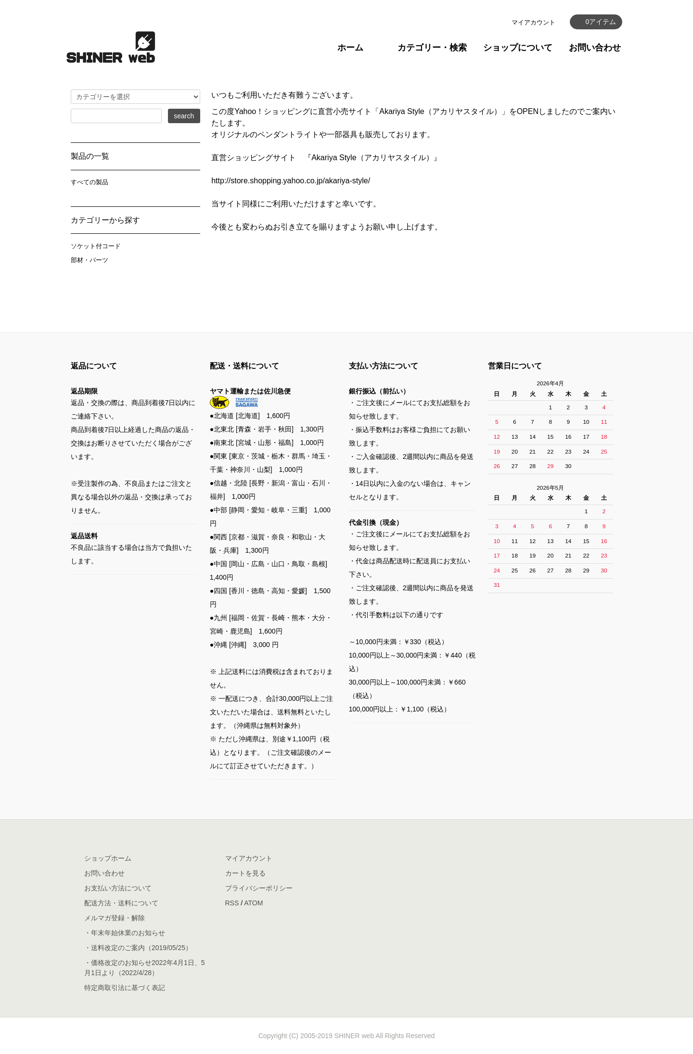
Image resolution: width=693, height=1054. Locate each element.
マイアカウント (533, 22)
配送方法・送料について (121, 903)
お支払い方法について (118, 888)
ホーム (350, 47)
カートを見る (245, 873)
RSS (232, 903)
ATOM (253, 903)
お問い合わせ (595, 47)
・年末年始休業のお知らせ (124, 933)
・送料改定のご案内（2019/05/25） (138, 948)
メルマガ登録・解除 (114, 918)
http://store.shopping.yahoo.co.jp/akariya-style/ (290, 181)
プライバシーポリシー (259, 888)
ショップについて (517, 47)
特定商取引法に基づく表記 (124, 987)
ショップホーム (107, 858)
